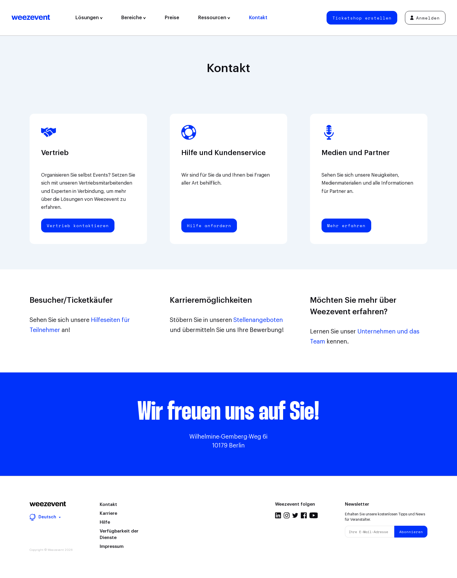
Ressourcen (214, 17)
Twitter (295, 515)
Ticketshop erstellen (362, 18)
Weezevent (31, 18)
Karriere (108, 513)
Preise (172, 17)
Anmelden (425, 18)
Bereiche (133, 17)
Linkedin (278, 515)
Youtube (313, 515)
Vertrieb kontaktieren (78, 225)
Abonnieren (411, 531)
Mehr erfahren (346, 225)
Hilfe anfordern (209, 225)
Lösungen (89, 17)
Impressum (112, 546)
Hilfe (105, 522)
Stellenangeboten (258, 320)
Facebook (304, 515)
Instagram (287, 515)
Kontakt (258, 17)
